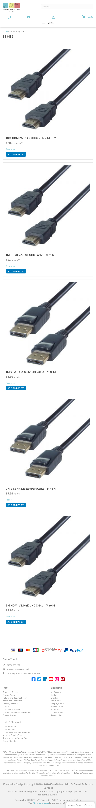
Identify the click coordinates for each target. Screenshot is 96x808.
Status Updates (10, 741)
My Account (56, 692)
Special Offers (57, 706)
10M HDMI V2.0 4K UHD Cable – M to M (31, 138)
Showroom (55, 709)
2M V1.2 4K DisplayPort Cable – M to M (31, 488)
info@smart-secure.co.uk (18, 669)
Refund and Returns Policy (15, 698)
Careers (6, 706)
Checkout (55, 698)
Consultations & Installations (16, 732)
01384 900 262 (13, 665)
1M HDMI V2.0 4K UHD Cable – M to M (30, 255)
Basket (54, 695)
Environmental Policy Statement (17, 712)
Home (5, 31)
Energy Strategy (10, 715)
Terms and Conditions (12, 700)
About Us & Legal (11, 692)
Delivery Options (10, 703)
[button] (51, 23)
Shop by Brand (57, 703)
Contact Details (10, 726)
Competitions (57, 712)
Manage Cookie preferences (80, 805)
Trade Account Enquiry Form (15, 738)
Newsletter (56, 700)
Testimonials (56, 715)
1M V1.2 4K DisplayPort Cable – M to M (31, 371)
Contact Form (9, 729)
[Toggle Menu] (44, 23)
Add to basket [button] (16, 154)
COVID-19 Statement (12, 709)
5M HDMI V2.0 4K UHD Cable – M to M (30, 605)
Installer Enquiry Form (12, 735)
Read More (10, 149)
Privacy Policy (9, 695)
